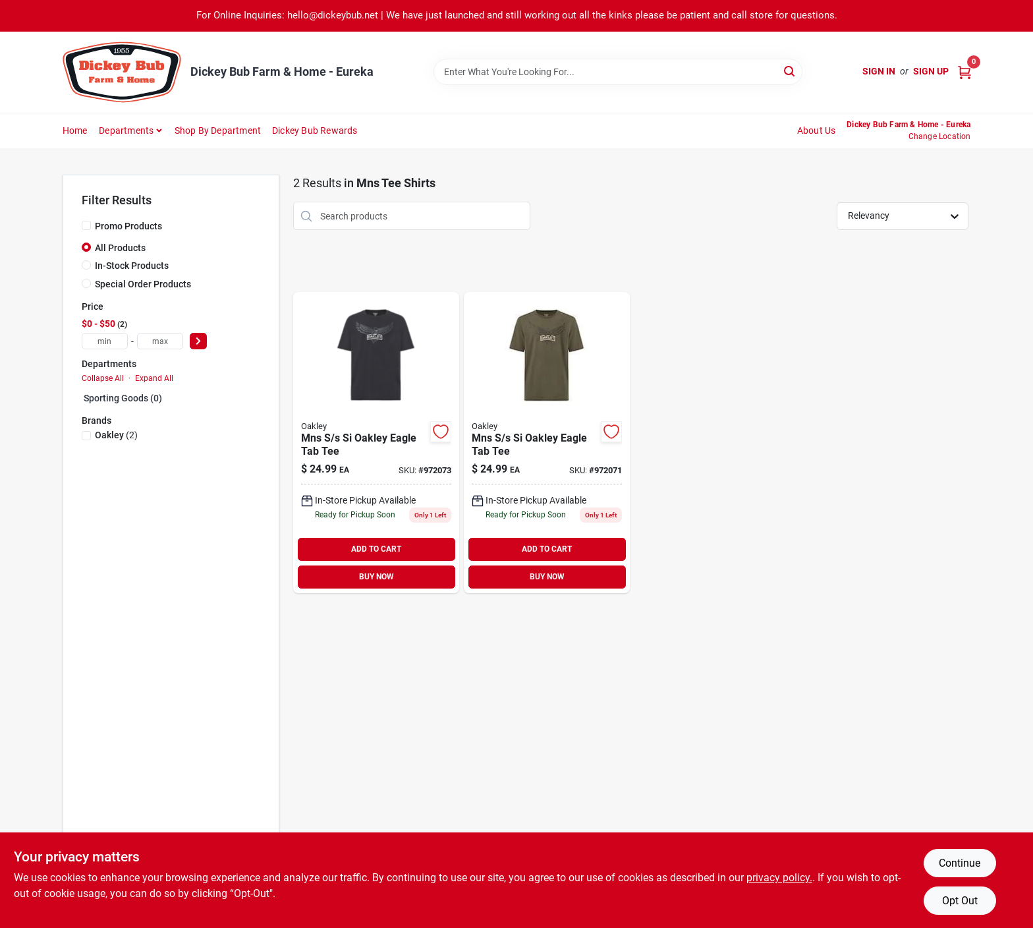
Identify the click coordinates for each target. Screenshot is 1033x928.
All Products (120, 248)
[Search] (790, 71)
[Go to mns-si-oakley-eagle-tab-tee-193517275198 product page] (547, 442)
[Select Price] (198, 341)
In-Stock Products (132, 265)
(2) (116, 435)
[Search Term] (617, 72)
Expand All (154, 378)
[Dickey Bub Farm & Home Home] (122, 72)
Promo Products (128, 226)
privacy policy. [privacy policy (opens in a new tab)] (779, 877)
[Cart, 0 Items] (964, 71)
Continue (959, 863)
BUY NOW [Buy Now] (376, 576)
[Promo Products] (86, 225)
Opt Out (960, 900)
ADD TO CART (376, 549)
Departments (126, 130)
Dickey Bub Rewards (315, 130)
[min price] (105, 341)
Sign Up (931, 71)
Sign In (878, 71)
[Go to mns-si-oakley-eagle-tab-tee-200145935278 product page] (376, 442)
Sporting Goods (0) (123, 398)
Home (75, 130)
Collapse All (103, 378)
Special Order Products (143, 284)
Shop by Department (218, 130)
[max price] (160, 341)
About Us (816, 130)
